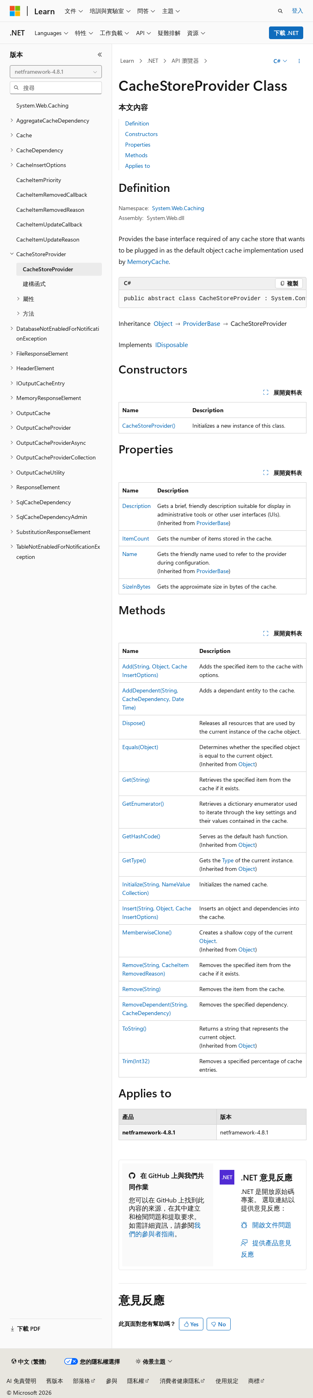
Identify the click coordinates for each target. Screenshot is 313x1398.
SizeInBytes (136, 586)
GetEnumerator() (143, 803)
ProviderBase (201, 323)
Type (228, 860)
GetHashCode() (141, 836)
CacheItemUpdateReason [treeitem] (47, 239)
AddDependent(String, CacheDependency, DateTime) (153, 698)
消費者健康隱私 (180, 1381)
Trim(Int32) (136, 1061)
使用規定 (227, 1381)
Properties (137, 144)
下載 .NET (286, 33)
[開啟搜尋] (280, 11)
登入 (297, 10)
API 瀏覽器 (185, 60)
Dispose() (133, 723)
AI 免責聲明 (21, 1381)
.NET (152, 60)
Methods (136, 155)
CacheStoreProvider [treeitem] (48, 269)
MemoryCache (148, 261)
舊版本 (54, 1381)
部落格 (81, 1381)
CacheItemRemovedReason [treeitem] (50, 209)
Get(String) (136, 779)
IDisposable (171, 344)
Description (136, 506)
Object (163, 323)
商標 (254, 1381)
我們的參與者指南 (165, 1229)
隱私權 (135, 1381)
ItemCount (135, 538)
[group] (212, 299)
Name (129, 554)
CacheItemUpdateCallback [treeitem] (49, 224)
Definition (137, 123)
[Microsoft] (15, 11)
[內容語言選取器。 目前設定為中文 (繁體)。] (29, 1361)
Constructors (141, 134)
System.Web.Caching (178, 208)
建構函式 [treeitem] (34, 284)
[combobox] (56, 71)
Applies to (137, 165)
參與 (111, 1381)
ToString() (134, 1028)
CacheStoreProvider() (148, 425)
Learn (127, 60)
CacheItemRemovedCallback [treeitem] (51, 194)
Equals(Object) (140, 747)
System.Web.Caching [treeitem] (42, 105)
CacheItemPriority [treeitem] (38, 180)
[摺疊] (99, 54)
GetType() (134, 860)
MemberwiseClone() (147, 932)
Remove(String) (141, 989)
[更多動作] (299, 61)
